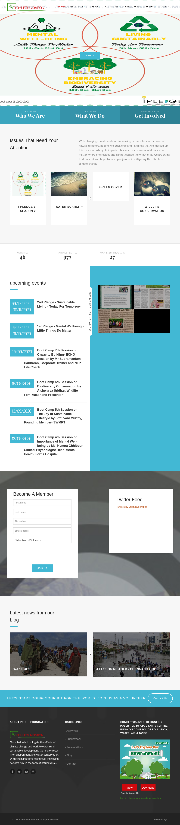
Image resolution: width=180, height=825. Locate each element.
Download (148, 787)
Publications (73, 738)
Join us (90, 55)
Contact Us (160, 698)
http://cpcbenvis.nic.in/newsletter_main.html (140, 798)
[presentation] (40, 553)
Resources (133, 6)
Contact (167, 6)
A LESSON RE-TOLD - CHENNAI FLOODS (127, 669)
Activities (113, 6)
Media (151, 6)
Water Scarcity (69, 206)
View (129, 787)
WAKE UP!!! (22, 669)
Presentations (74, 747)
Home (62, 6)
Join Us (42, 568)
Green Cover (110, 187)
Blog (68, 755)
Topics (95, 6)
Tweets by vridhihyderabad (131, 506)
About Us (77, 6)
